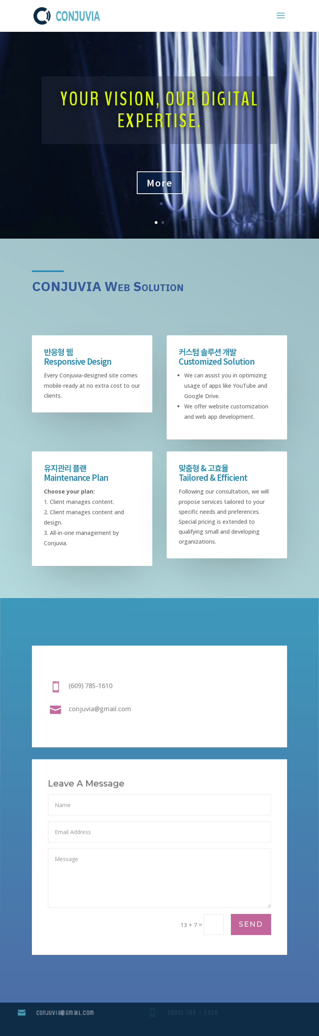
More (160, 182)
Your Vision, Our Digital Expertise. (159, 110)
